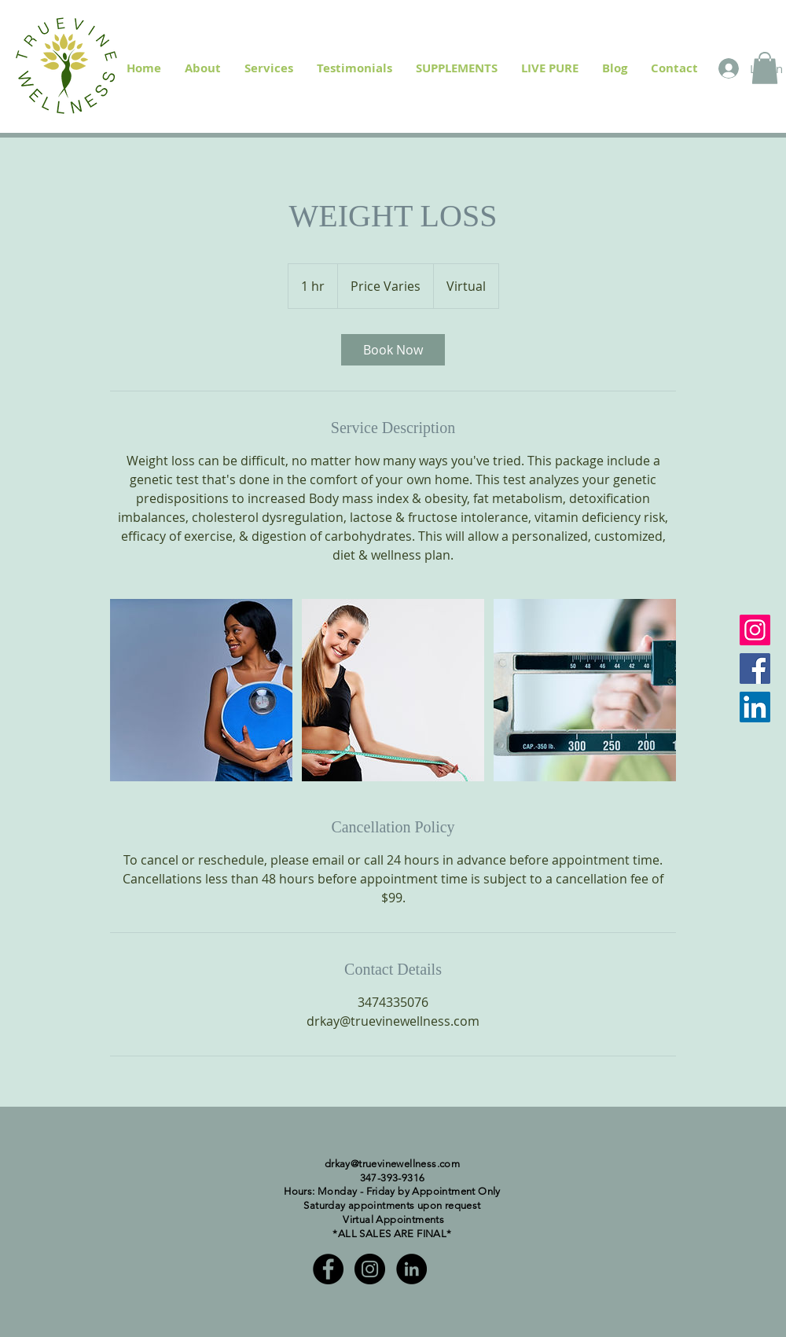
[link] (393, 349)
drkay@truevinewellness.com (392, 1164)
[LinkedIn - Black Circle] (411, 1269)
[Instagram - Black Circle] (369, 1269)
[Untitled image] (201, 690)
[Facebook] (755, 668)
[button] (764, 68)
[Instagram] (755, 630)
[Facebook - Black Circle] (328, 1269)
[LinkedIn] (755, 707)
